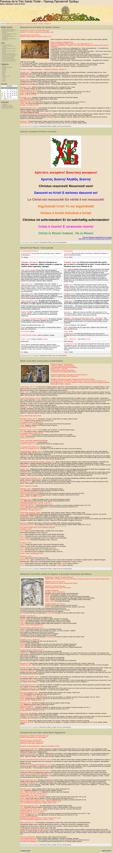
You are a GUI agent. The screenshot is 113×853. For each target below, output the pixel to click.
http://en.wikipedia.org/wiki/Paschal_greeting (97, 237)
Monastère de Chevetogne (8, 56)
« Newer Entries (25, 850)
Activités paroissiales (7, 67)
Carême (4, 69)
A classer (4, 65)
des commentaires (7, 106)
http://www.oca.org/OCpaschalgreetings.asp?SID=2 (95, 239)
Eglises (4, 72)
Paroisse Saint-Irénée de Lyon (9, 59)
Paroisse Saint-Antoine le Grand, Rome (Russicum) (8, 58)
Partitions (4, 77)
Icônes (3, 73)
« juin (5, 98)
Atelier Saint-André (6, 44)
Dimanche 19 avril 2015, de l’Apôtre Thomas (40, 27)
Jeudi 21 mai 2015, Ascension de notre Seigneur (9, 34)
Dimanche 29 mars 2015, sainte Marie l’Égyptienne (42, 733)
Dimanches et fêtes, (45, 126)
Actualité (4, 68)
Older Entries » (107, 850)
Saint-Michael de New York (8, 61)
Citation (4, 71)
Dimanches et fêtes (6, 76)
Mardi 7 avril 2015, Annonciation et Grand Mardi (41, 361)
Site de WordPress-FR (7, 108)
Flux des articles (7, 105)
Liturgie (4, 75)
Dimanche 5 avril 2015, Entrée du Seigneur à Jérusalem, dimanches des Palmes (55, 574)
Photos (4, 78)
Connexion (4, 104)
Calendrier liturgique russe (8, 53)
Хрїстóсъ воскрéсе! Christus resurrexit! (38, 132)
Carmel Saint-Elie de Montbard (9, 54)
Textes (4, 79)
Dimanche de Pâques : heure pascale (36, 248)
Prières (3, 81)
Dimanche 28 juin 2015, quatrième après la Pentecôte (9, 29)
